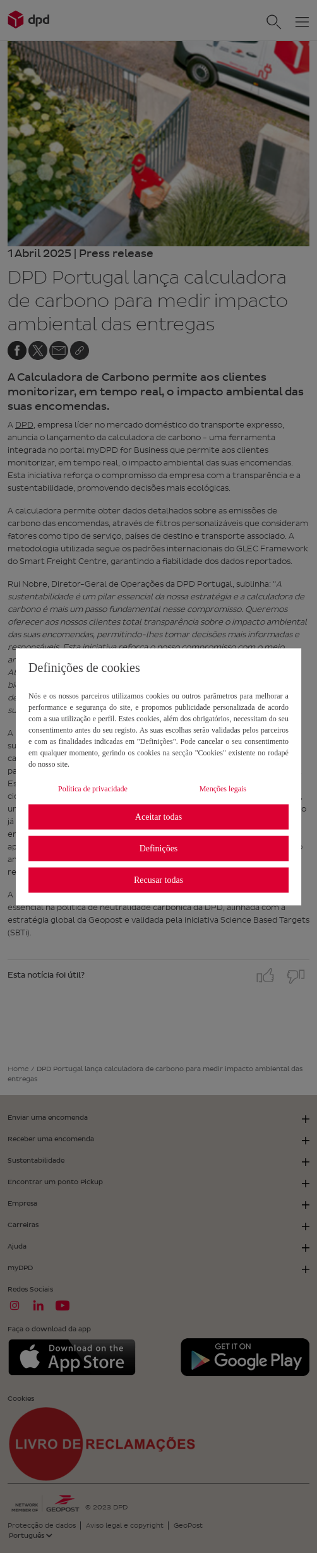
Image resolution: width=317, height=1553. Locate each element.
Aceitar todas (158, 817)
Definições (159, 848)
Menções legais (223, 788)
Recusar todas (158, 880)
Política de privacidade (93, 788)
